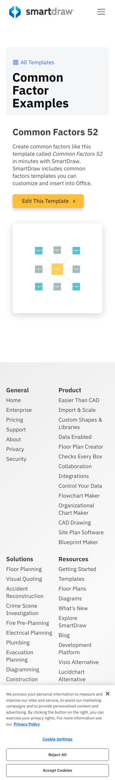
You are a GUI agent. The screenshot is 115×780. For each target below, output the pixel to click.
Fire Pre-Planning (27, 622)
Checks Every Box (80, 456)
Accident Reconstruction (25, 592)
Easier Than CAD (79, 400)
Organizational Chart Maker (76, 509)
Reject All (57, 754)
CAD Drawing (75, 522)
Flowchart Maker (79, 495)
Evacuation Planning (19, 656)
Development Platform (75, 648)
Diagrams (70, 598)
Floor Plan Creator (81, 446)
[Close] (107, 693)
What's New (73, 608)
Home (13, 400)
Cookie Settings (57, 739)
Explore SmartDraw (72, 621)
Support (16, 429)
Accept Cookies (57, 770)
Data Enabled (75, 436)
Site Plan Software (81, 532)
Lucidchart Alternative (72, 675)
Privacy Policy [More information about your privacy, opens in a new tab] (26, 724)
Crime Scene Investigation (22, 609)
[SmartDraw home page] (41, 12)
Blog (64, 635)
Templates (72, 578)
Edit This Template (45, 200)
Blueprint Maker (78, 542)
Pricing (14, 419)
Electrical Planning (29, 632)
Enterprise (19, 409)
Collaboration (75, 466)
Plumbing (17, 642)
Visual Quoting (24, 578)
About (13, 439)
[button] (101, 11)
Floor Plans (72, 588)
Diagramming (22, 669)
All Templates (33, 62)
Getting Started (77, 569)
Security (16, 458)
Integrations (74, 476)
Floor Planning (24, 569)
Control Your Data (80, 485)
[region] (57, 732)
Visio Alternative (79, 662)
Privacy (15, 449)
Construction (22, 679)
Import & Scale (77, 409)
